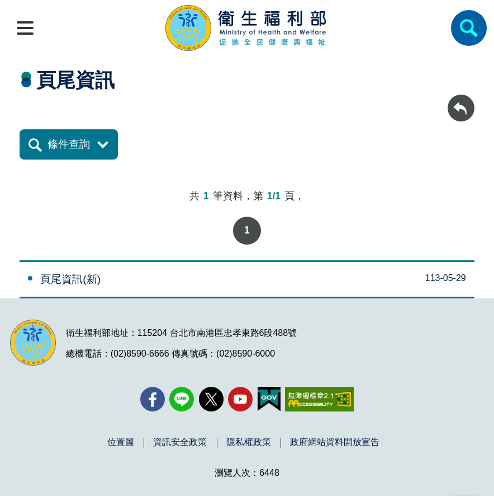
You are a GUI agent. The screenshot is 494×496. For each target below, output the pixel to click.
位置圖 (120, 442)
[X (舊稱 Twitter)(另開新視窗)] (211, 399)
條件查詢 (69, 144)
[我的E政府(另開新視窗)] (269, 399)
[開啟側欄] (25, 28)
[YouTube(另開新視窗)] (240, 399)
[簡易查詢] (469, 28)
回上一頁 (461, 100)
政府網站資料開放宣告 (334, 442)
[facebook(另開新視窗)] (152, 399)
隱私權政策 (248, 442)
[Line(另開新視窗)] (181, 399)
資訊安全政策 (180, 442)
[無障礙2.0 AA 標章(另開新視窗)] (319, 399)
